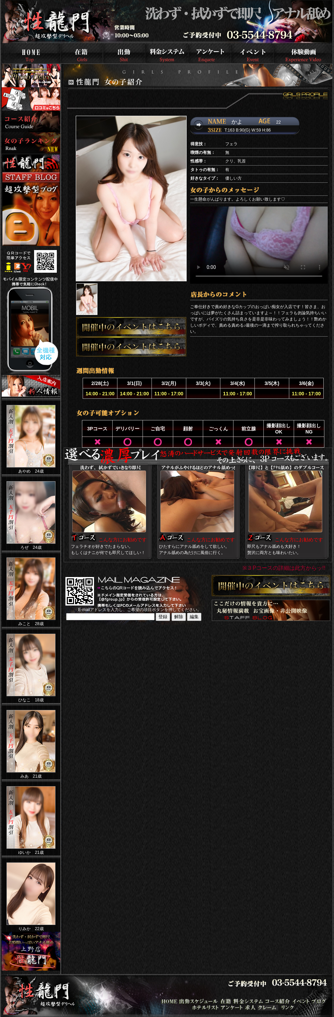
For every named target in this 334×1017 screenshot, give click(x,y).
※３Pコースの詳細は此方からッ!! (283, 568)
